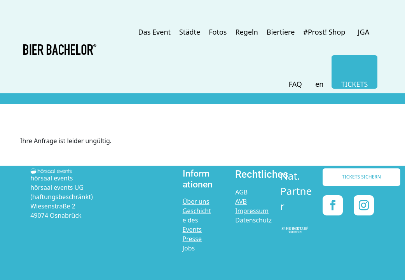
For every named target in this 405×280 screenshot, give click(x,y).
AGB (241, 192)
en (319, 84)
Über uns (196, 201)
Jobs (189, 248)
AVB (241, 201)
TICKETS (354, 84)
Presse (192, 238)
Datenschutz (253, 220)
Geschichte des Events (197, 220)
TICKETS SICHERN (361, 176)
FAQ (295, 84)
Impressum (252, 210)
